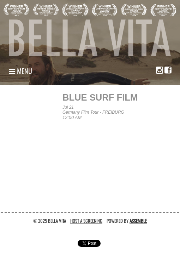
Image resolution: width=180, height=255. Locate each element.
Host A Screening (86, 220)
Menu (20, 71)
